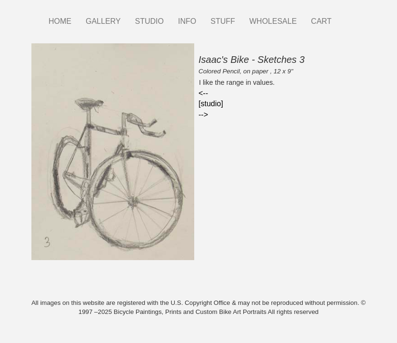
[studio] (210, 104)
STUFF (222, 21)
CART (321, 21)
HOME (60, 21)
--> (203, 115)
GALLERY (103, 21)
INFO (187, 21)
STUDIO (149, 21)
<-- (203, 93)
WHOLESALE (273, 21)
